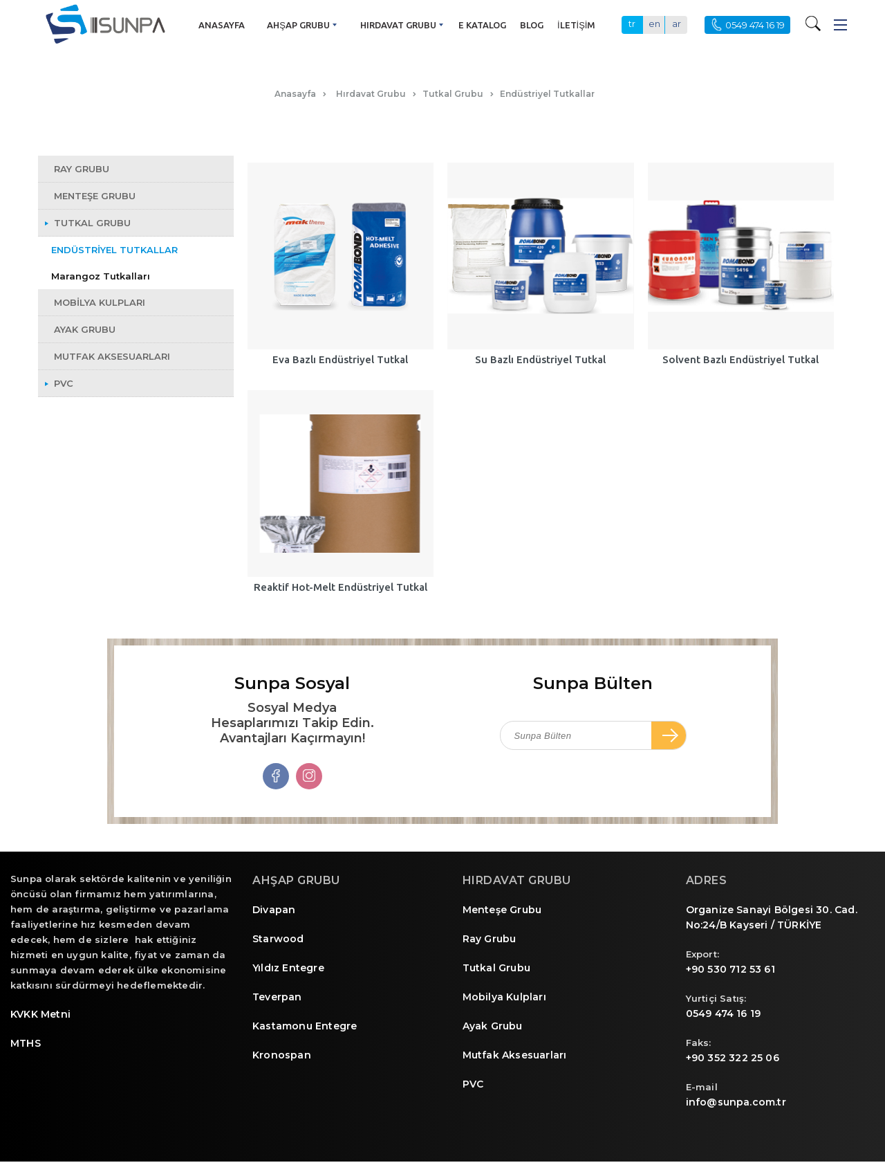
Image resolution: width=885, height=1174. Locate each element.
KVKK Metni (40, 1014)
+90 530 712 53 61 (730, 969)
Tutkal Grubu (496, 968)
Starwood (278, 939)
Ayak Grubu (493, 1026)
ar (676, 23)
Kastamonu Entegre (304, 1026)
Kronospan (281, 1055)
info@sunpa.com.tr (736, 1102)
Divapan (273, 910)
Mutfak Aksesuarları (515, 1055)
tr (631, 23)
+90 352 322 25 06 (732, 1058)
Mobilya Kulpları (504, 997)
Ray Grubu (489, 939)
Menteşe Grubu (502, 910)
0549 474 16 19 (723, 1013)
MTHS (25, 1043)
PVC (473, 1084)
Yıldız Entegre (288, 968)
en (654, 23)
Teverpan (277, 997)
